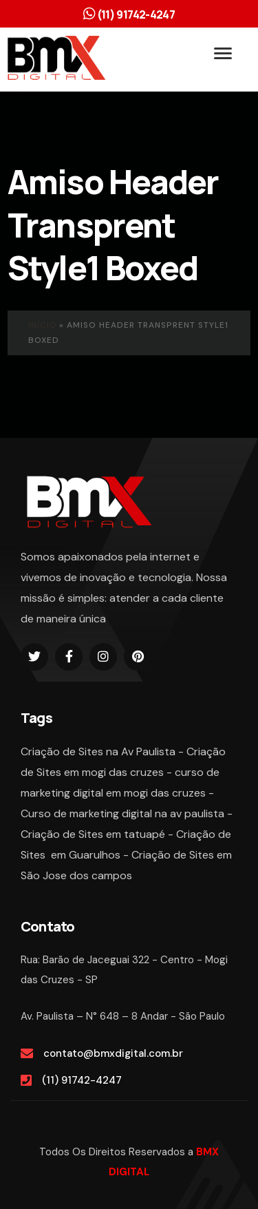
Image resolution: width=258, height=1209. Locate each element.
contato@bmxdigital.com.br (113, 1053)
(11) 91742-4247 (82, 1080)
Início (42, 324)
